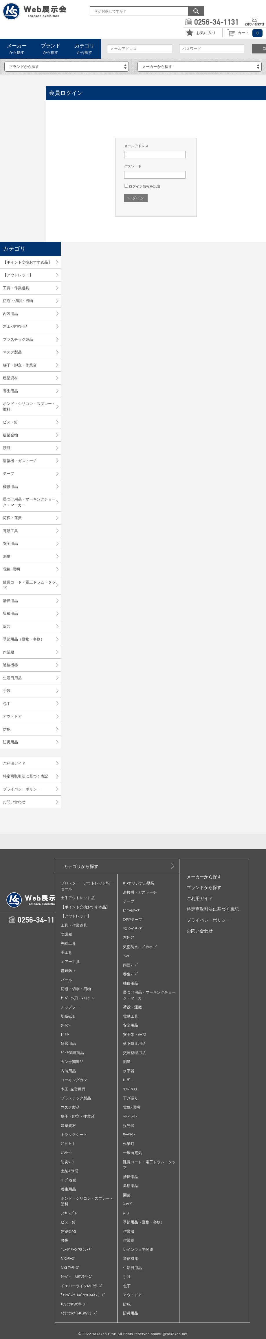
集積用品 (10, 613)
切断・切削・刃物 (18, 301)
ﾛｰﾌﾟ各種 (68, 1180)
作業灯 (128, 1144)
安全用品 (10, 543)
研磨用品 (68, 1043)
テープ (8, 473)
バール (66, 980)
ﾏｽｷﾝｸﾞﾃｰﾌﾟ (133, 929)
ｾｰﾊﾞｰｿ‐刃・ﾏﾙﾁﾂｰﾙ (77, 998)
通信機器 (10, 665)
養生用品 (10, 391)
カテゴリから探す (81, 866)
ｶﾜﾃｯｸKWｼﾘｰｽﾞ (74, 1304)
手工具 (66, 952)
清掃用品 (10, 601)
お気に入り (206, 33)
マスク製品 (12, 352)
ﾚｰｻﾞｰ (128, 1080)
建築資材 (10, 378)
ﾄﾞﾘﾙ (65, 1034)
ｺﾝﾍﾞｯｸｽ (130, 1089)
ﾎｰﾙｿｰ (66, 1025)
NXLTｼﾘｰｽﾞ (70, 1268)
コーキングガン (74, 1080)
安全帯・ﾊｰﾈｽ (134, 1034)
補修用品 (10, 486)
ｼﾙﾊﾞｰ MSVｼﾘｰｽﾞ (77, 1277)
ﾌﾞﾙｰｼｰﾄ (68, 1144)
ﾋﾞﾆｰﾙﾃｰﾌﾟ (132, 910)
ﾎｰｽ (126, 1213)
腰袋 (6, 448)
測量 (6, 556)
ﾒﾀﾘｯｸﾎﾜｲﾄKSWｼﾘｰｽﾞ (79, 1313)
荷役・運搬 (12, 518)
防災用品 (10, 742)
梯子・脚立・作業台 (20, 365)
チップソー (70, 1007)
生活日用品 (12, 678)
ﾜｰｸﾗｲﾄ (129, 1134)
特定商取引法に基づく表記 (25, 776)
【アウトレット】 (18, 275)
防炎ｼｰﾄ (67, 1162)
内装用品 (10, 314)
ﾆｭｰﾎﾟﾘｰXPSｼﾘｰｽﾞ (77, 1249)
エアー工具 (70, 962)
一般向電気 (132, 1153)
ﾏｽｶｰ (127, 956)
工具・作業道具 (16, 288)
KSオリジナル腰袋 (138, 883)
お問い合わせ (14, 802)
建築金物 (10, 435)
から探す (17, 49)
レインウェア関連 (138, 1249)
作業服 (8, 652)
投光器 (128, 1125)
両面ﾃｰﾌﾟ (131, 965)
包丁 (6, 703)
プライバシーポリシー (22, 789)
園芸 (6, 626)
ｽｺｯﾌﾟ (128, 1204)
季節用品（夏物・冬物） (23, 639)
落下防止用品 (134, 1043)
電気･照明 (11, 569)
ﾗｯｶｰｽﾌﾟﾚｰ (70, 1213)
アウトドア (12, 716)
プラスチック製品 (18, 339)
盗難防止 (68, 970)
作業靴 (128, 1240)
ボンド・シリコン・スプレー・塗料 (29, 406)
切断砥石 (68, 1016)
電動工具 (10, 531)
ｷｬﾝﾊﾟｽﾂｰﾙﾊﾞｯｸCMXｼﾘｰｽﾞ (83, 1295)
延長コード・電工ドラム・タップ (29, 585)
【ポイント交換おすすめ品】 (27, 262)
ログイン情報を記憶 (142, 186)
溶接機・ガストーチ (20, 461)
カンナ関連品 (72, 1062)
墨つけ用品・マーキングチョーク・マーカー (29, 502)
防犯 (6, 729)
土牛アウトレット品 (78, 898)
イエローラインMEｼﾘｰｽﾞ (82, 1286)
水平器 (128, 1071)
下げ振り (130, 1098)
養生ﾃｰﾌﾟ (131, 974)
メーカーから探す (204, 876)
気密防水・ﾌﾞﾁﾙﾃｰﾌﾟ (140, 947)
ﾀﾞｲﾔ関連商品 (72, 1053)
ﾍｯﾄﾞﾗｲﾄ (130, 1116)
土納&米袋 (69, 1171)
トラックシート (74, 1134)
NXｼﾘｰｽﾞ (68, 1258)
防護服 (66, 934)
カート (243, 33)
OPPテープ (132, 919)
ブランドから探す (204, 887)
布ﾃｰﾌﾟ (129, 938)
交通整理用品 (134, 1053)
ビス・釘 (10, 422)
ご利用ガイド (14, 763)
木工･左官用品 (15, 326)
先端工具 (68, 943)
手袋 (6, 690)
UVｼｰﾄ (66, 1153)
